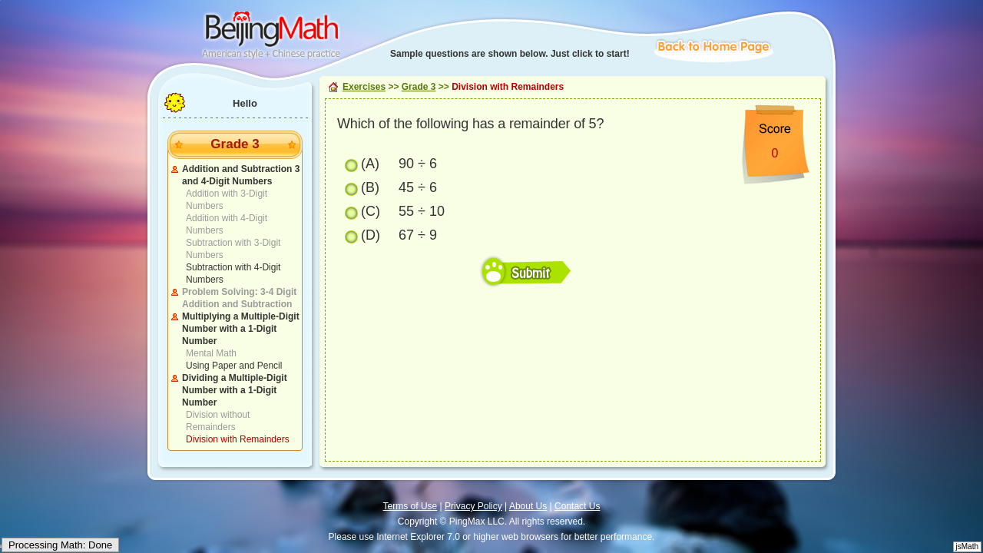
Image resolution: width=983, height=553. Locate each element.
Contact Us (577, 506)
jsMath (967, 546)
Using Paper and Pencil (234, 365)
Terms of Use (410, 506)
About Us (528, 506)
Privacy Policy (473, 506)
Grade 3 (419, 86)
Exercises (364, 86)
